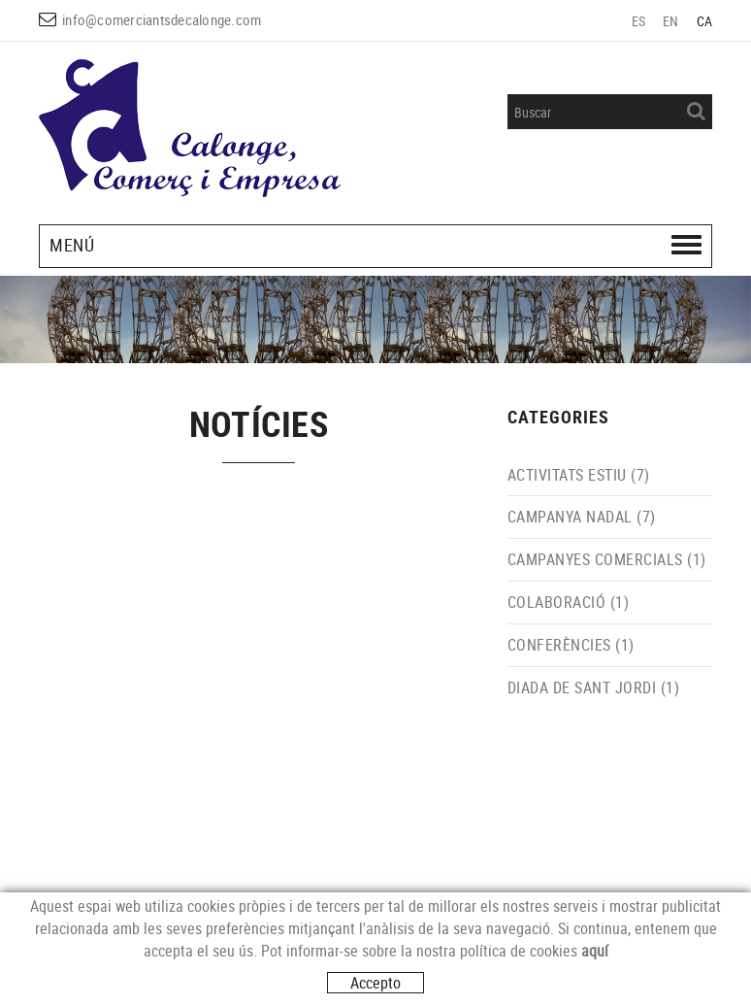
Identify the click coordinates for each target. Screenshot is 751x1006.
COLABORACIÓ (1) (568, 602)
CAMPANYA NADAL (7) (581, 516)
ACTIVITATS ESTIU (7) (578, 475)
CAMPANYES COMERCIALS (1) (606, 559)
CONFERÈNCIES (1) (571, 644)
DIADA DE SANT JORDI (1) (593, 687)
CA (705, 21)
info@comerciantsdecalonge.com (161, 19)
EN (671, 21)
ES (639, 21)
